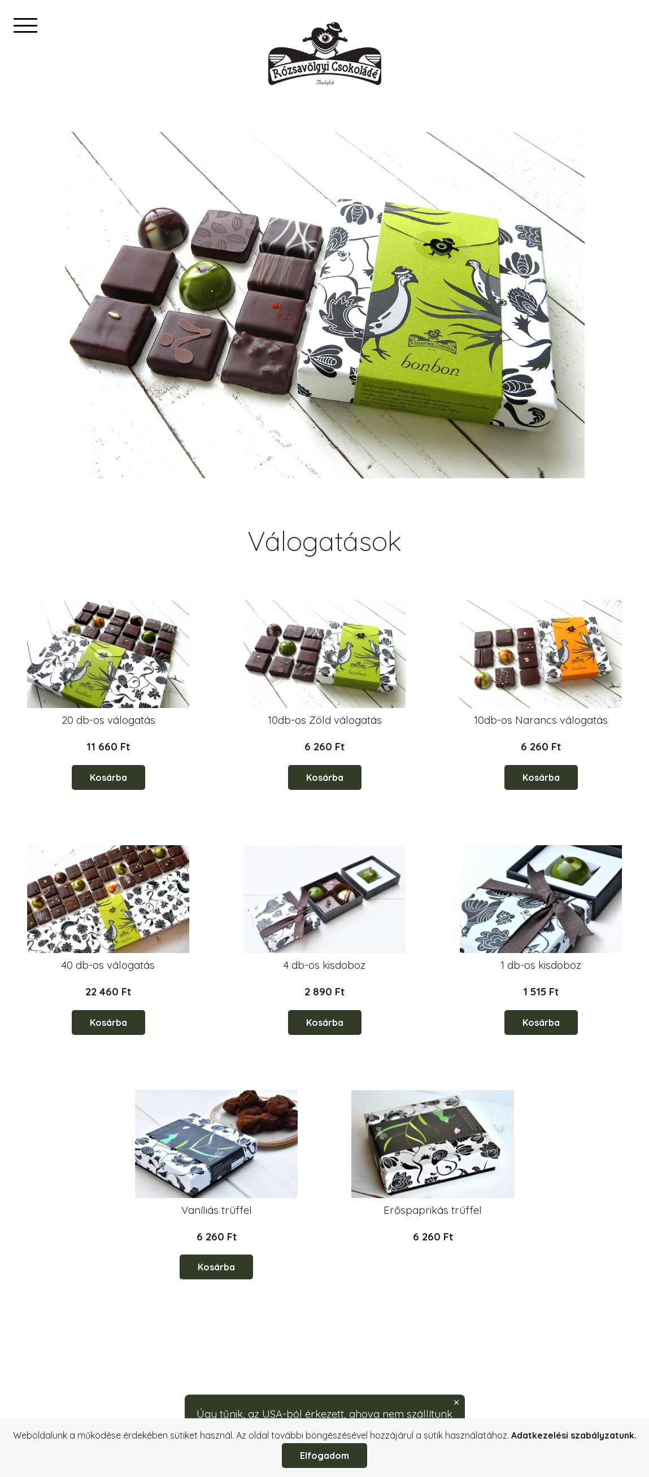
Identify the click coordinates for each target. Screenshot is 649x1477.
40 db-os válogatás (108, 965)
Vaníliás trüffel (216, 1210)
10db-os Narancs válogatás (541, 720)
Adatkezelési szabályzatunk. (574, 1435)
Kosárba (108, 777)
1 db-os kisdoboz (540, 965)
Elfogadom (324, 1455)
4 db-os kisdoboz (324, 965)
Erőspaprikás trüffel (433, 1210)
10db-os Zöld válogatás (325, 720)
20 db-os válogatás (108, 720)
